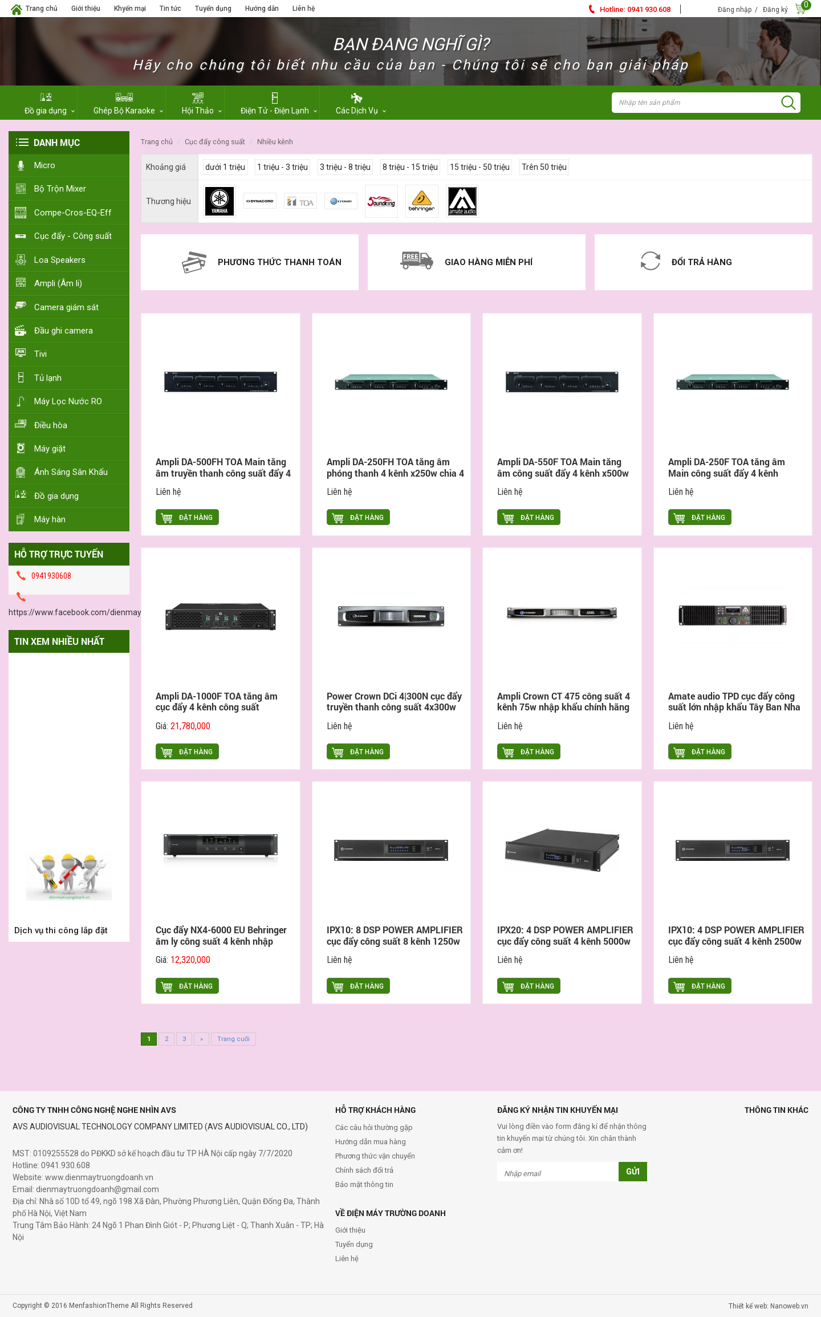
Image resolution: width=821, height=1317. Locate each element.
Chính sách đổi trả (364, 1170)
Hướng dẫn (262, 9)
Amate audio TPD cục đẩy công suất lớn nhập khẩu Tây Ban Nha (734, 701)
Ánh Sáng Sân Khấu (71, 472)
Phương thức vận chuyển (375, 1156)
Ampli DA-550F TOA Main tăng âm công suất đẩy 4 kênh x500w (563, 467)
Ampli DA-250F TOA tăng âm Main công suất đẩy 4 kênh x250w (726, 473)
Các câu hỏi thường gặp (374, 1127)
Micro (44, 165)
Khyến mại (130, 9)
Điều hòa (50, 425)
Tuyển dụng (213, 9)
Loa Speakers (60, 260)
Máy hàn (50, 519)
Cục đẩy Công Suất (215, 141)
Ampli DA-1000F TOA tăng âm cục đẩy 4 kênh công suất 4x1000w (217, 707)
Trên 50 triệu (544, 167)
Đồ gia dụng (56, 496)
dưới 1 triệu (225, 167)
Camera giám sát (66, 307)
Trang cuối (233, 1039)
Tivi (40, 354)
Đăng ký (775, 10)
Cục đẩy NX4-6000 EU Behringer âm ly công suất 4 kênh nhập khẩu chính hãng (221, 941)
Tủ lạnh (48, 378)
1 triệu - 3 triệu (282, 167)
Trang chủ (42, 9)
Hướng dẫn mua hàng (370, 1141)
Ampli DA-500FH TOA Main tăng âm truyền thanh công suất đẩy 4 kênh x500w (223, 473)
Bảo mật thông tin (364, 1184)
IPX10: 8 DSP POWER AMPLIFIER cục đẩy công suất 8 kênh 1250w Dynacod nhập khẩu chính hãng (395, 941)
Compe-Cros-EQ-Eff (73, 213)
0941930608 (51, 575)
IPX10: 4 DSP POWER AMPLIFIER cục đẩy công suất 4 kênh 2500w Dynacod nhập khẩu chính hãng (736, 941)
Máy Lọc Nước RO (68, 401)
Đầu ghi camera (63, 331)
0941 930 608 (635, 9)
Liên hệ (303, 9)
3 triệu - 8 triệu (345, 167)
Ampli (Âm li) (58, 283)
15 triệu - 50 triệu (480, 167)
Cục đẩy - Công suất (73, 236)
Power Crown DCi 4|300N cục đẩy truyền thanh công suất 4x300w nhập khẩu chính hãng (394, 707)
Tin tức (170, 9)
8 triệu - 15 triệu (410, 167)
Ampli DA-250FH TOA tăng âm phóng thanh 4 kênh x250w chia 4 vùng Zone (395, 473)
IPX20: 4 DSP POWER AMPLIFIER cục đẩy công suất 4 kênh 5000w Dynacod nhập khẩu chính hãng (565, 941)
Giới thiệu (85, 9)
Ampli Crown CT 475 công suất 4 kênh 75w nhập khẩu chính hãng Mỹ (563, 707)
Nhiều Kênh (275, 141)
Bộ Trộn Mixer (60, 189)
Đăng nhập (734, 10)
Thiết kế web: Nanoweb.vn (768, 1306)
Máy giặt (50, 449)
